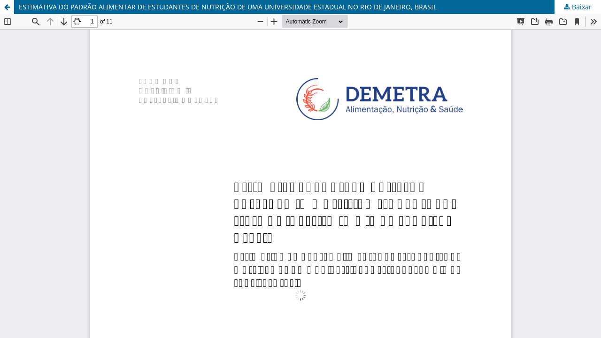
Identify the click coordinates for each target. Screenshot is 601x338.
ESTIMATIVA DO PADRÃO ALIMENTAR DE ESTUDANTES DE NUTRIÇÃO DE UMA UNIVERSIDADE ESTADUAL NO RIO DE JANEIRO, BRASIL (228, 6)
